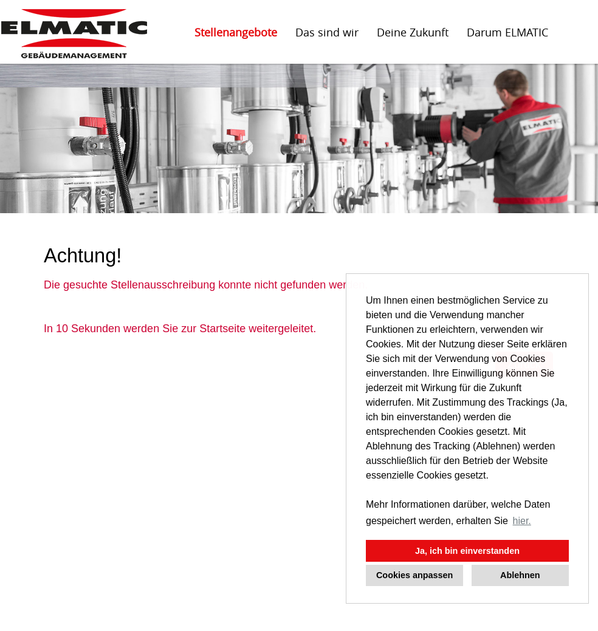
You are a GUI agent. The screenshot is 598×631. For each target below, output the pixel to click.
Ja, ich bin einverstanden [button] (467, 551)
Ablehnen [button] (520, 575)
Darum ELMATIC (507, 32)
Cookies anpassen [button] (414, 575)
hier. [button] (522, 521)
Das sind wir (327, 32)
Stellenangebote (235, 32)
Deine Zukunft (412, 32)
